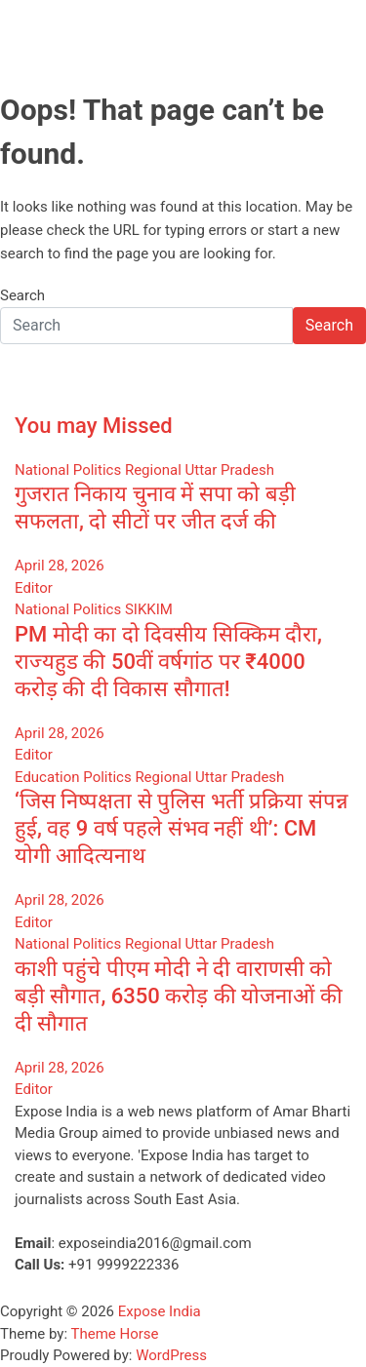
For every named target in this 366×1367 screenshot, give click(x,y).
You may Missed (94, 425)
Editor (34, 588)
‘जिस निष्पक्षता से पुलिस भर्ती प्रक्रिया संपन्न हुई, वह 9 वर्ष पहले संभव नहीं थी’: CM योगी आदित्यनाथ (181, 828)
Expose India (159, 1311)
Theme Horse (115, 1334)
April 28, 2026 (59, 565)
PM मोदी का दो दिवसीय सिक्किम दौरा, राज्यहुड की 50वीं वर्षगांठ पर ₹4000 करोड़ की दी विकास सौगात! (168, 661)
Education (47, 777)
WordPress (171, 1355)
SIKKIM (149, 609)
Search (22, 295)
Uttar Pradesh (229, 470)
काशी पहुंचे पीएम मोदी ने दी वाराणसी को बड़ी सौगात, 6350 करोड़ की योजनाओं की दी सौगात (179, 996)
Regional (153, 470)
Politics (97, 470)
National (42, 470)
